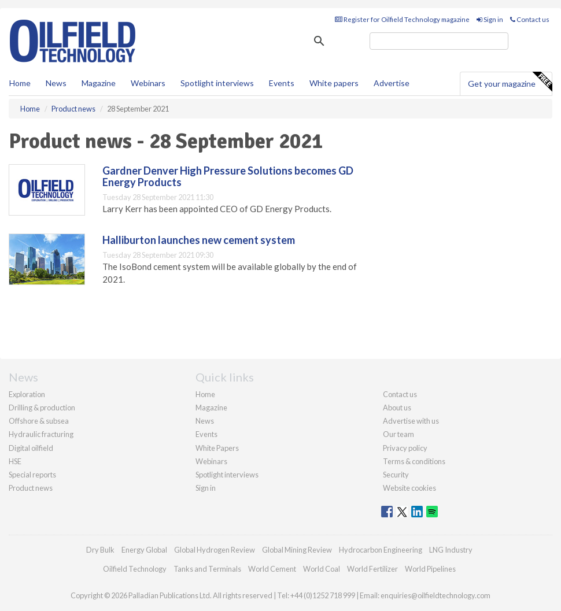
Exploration (27, 394)
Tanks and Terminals (207, 568)
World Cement (272, 568)
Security (396, 474)
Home (20, 83)
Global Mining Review (297, 549)
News (204, 420)
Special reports (32, 474)
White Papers (217, 448)
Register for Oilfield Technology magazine (402, 19)
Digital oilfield (31, 448)
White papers (334, 83)
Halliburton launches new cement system (198, 240)
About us (397, 407)
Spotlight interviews (217, 83)
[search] (439, 41)
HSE (15, 461)
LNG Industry (451, 549)
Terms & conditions (414, 461)
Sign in (490, 19)
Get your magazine (510, 82)
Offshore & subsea (39, 420)
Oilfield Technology (135, 568)
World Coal (321, 568)
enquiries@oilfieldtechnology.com (435, 595)
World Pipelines (430, 568)
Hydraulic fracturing (41, 434)
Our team (398, 434)
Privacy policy (405, 448)
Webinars (148, 83)
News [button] (56, 83)
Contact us (529, 19)
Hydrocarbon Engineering (380, 549)
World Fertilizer (372, 568)
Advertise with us (411, 420)
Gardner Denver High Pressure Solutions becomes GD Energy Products (227, 176)
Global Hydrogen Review (214, 549)
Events (281, 83)
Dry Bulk (100, 549)
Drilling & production (42, 407)
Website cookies (409, 487)
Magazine (99, 83)
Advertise (391, 83)
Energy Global (144, 549)
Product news (31, 487)
